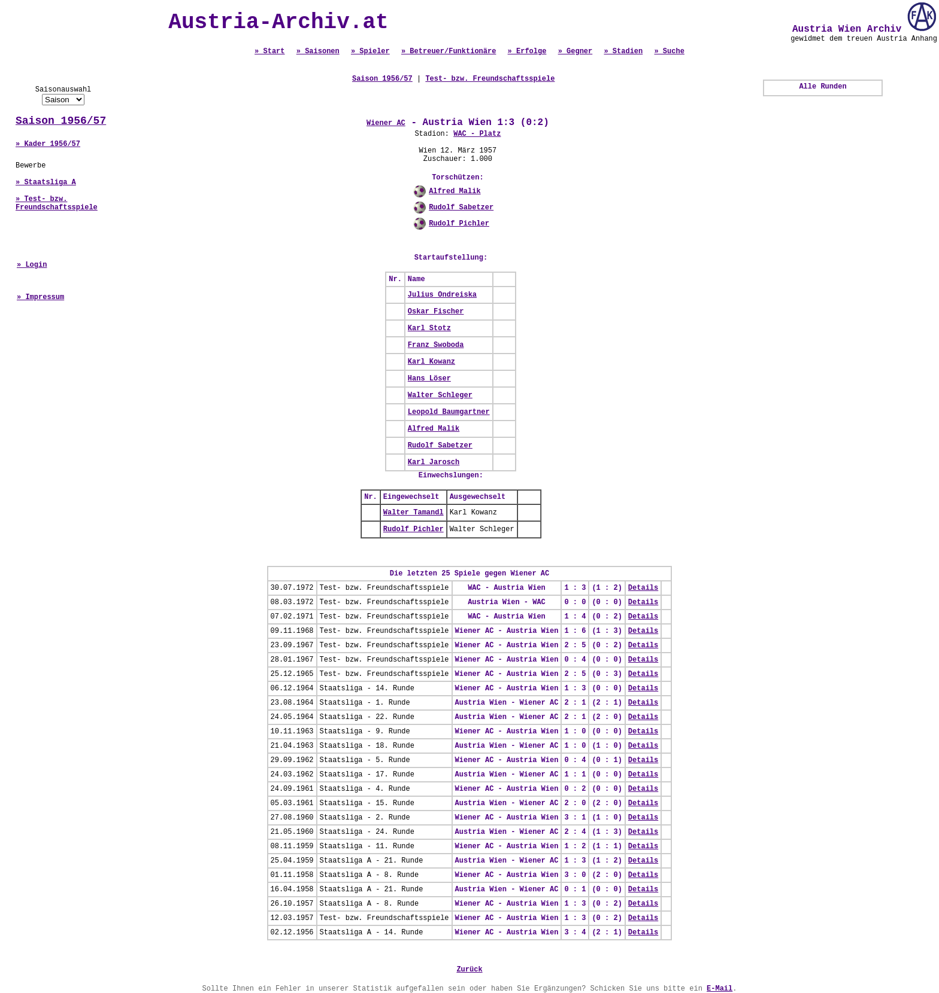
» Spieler (370, 51)
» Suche (669, 51)
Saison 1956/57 (61, 121)
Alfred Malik (454, 191)
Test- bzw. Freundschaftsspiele (490, 79)
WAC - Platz (477, 134)
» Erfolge (527, 51)
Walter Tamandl (413, 512)
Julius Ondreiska (442, 295)
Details (643, 588)
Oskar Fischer (436, 311)
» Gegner (575, 51)
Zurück (469, 969)
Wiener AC (385, 123)
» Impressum (40, 297)
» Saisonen (318, 51)
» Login (32, 265)
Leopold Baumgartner (449, 412)
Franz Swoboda (436, 345)
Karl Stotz (429, 328)
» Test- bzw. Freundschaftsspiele (57, 203)
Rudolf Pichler (459, 224)
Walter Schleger (440, 395)
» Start (269, 51)
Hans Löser (429, 378)
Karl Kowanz (431, 362)
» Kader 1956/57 (48, 144)
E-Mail (719, 989)
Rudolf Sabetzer (461, 207)
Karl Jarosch (433, 462)
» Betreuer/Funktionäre (448, 51)
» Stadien (623, 51)
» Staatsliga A (46, 182)
